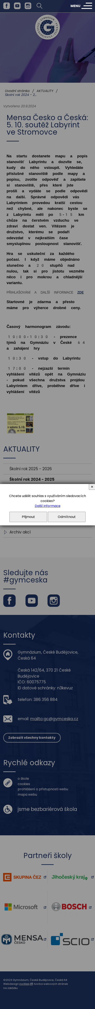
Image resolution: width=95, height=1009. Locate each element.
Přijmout (28, 516)
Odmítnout (67, 516)
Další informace (47, 505)
